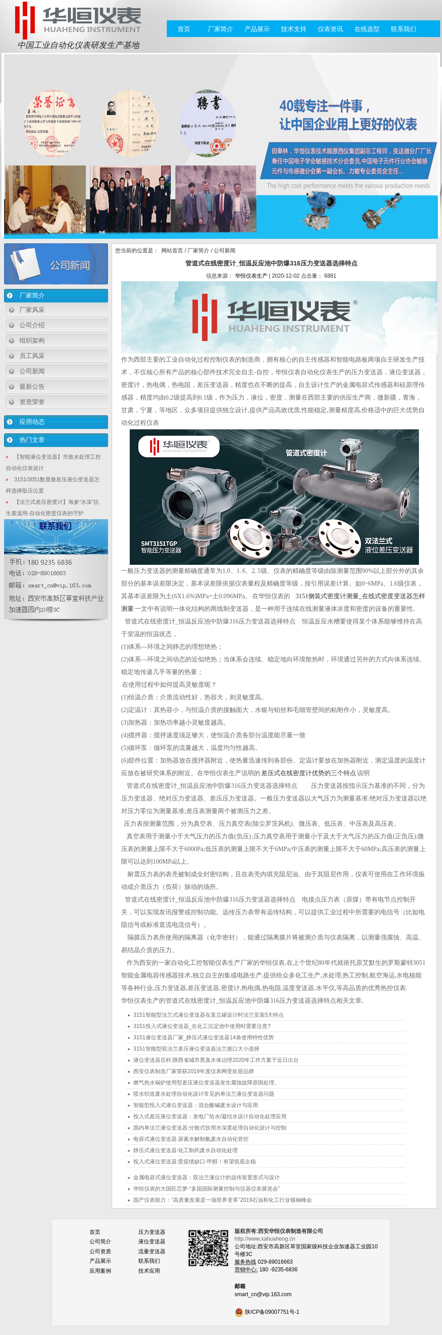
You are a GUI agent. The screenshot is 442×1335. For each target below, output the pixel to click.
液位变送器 (151, 1241)
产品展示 (257, 29)
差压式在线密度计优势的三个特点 (309, 773)
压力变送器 (151, 1232)
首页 (184, 29)
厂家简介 (220, 29)
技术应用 (149, 1271)
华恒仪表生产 (251, 276)
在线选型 (367, 29)
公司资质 (100, 1251)
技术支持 (293, 29)
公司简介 (100, 1241)
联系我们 (403, 29)
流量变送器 (151, 1251)
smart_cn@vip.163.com (263, 1294)
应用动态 (32, 421)
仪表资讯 (330, 29)
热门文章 (32, 439)
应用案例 (100, 1271)
